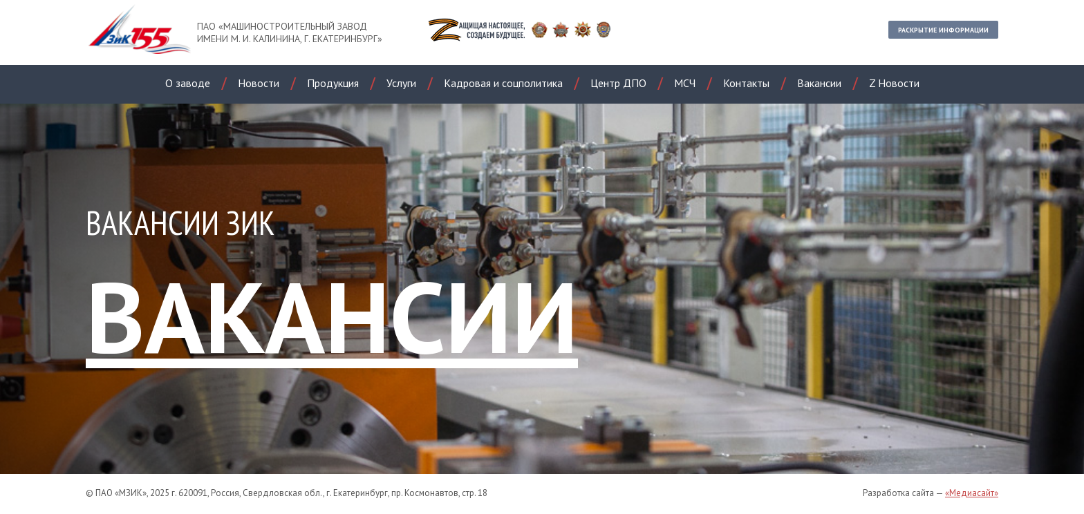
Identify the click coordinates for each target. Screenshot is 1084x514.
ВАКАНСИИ (332, 316)
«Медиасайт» (971, 493)
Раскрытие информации (943, 30)
